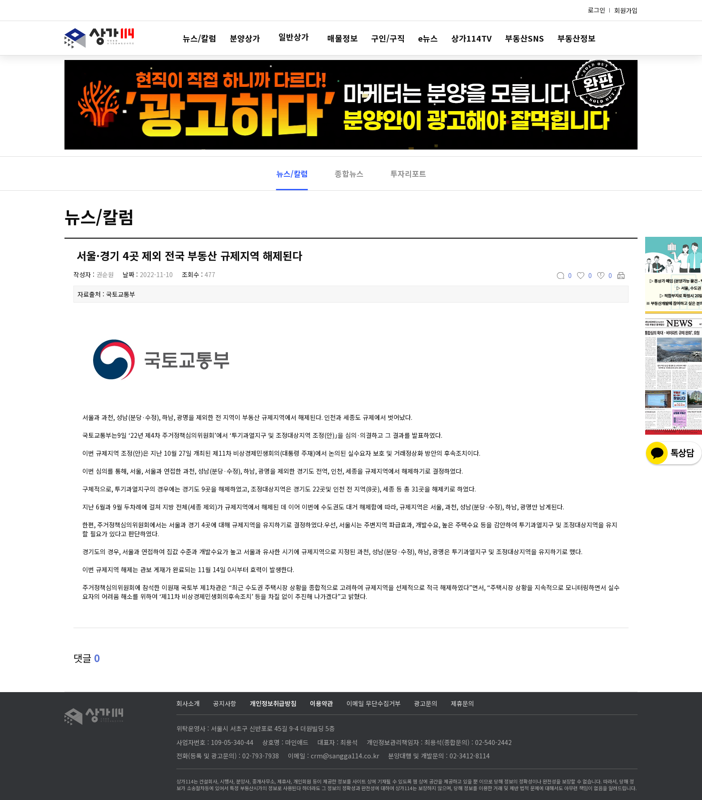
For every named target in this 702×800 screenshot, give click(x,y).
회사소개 (188, 703)
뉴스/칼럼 (199, 38)
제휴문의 (462, 703)
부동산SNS (524, 38)
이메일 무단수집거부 (374, 703)
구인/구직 (388, 38)
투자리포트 (408, 173)
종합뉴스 (349, 173)
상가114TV (471, 38)
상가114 (99, 38)
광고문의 (425, 703)
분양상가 (245, 38)
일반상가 (293, 38)
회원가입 (626, 10)
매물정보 (342, 38)
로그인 (596, 9)
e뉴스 (428, 38)
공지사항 (224, 703)
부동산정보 (576, 38)
